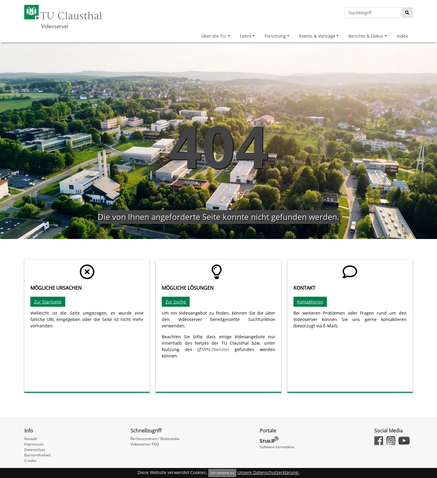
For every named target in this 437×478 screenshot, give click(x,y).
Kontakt (30, 438)
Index (402, 36)
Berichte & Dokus (365, 36)
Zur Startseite (48, 302)
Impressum (33, 444)
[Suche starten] (407, 13)
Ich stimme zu (222, 472)
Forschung (275, 36)
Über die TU (214, 36)
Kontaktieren (310, 302)
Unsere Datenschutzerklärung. (268, 472)
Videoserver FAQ (144, 444)
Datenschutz (35, 449)
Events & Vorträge (317, 36)
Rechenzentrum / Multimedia (154, 438)
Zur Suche (175, 302)
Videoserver (55, 26)
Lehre (246, 36)
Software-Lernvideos (276, 446)
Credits (30, 460)
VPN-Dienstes (215, 349)
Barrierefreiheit (37, 455)
